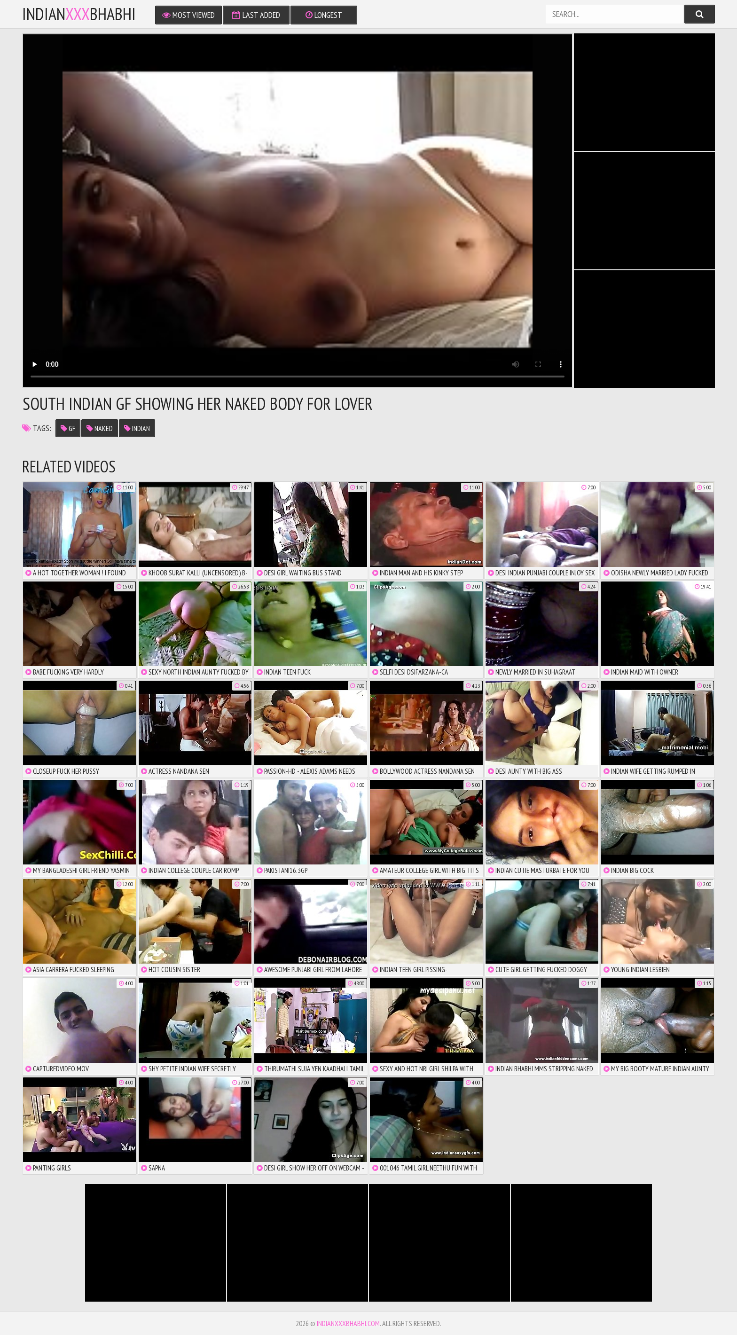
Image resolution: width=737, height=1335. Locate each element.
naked (99, 428)
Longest (324, 14)
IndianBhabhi (79, 14)
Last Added (256, 14)
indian (137, 428)
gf (68, 428)
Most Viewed (188, 14)
